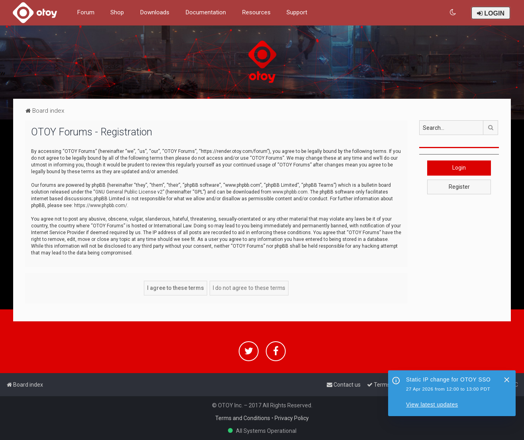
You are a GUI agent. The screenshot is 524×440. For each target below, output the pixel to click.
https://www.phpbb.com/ (100, 205)
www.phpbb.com (290, 192)
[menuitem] (453, 12)
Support (297, 12)
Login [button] (459, 167)
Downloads (154, 12)
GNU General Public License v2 (129, 192)
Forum (85, 12)
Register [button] (459, 187)
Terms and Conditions (242, 418)
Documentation (205, 12)
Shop (117, 12)
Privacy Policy (292, 418)
